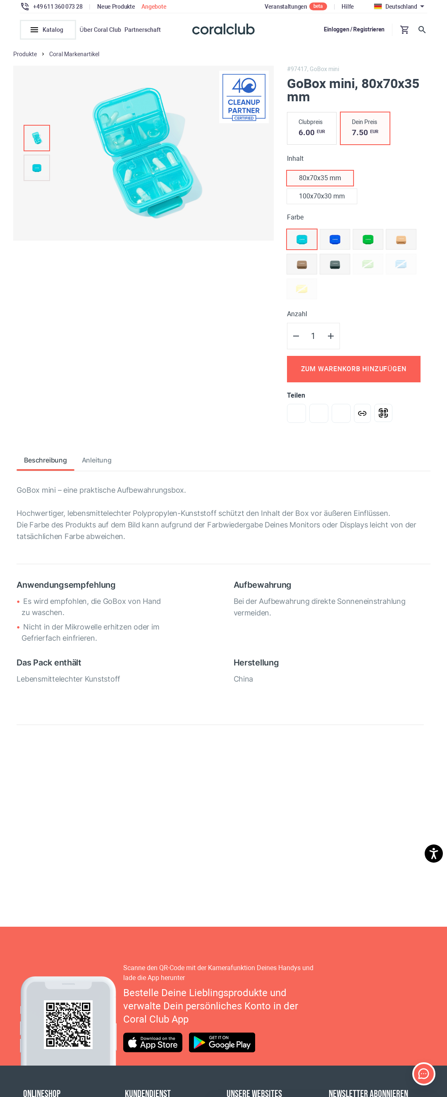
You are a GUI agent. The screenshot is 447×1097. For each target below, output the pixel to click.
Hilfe (348, 6)
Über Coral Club (100, 29)
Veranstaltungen (286, 7)
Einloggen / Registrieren (354, 29)
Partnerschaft (142, 30)
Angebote (153, 7)
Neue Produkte (116, 7)
